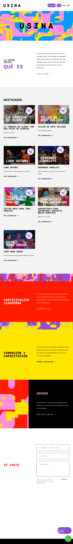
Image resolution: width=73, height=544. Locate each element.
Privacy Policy (41, 482)
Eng (63, 5)
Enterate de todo (45, 309)
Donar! (51, 6)
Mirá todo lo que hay (46, 415)
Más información (11, 138)
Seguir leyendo (44, 74)
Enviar (65, 479)
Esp (58, 6)
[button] (68, 5)
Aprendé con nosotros (46, 362)
